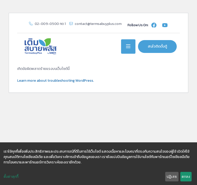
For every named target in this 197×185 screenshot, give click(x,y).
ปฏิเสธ (171, 176)
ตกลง (186, 176)
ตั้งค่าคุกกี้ (11, 176)
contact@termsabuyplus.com (98, 23)
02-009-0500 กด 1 (50, 23)
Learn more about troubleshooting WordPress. (55, 80)
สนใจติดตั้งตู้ (157, 46)
